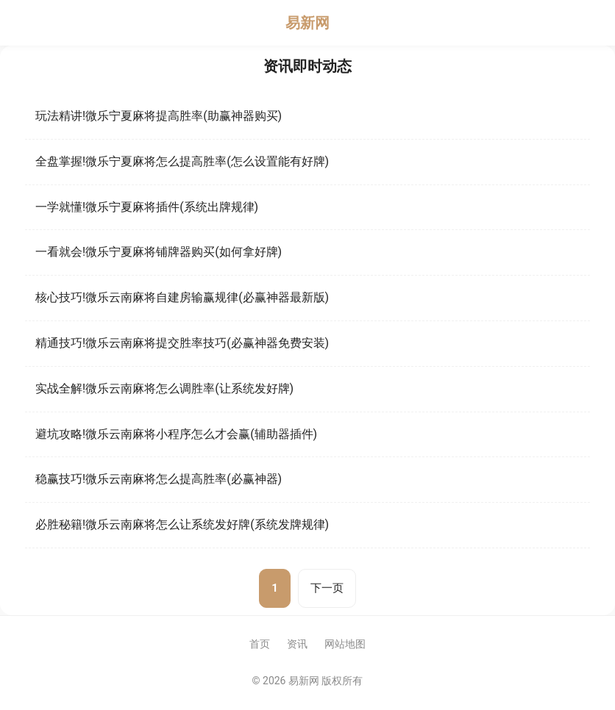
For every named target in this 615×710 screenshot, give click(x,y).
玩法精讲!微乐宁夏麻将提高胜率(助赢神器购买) (158, 116)
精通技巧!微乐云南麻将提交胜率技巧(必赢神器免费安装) (182, 343)
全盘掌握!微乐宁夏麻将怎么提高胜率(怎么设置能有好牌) (182, 161)
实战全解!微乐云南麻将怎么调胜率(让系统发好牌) (164, 388)
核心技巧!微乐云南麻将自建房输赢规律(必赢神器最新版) (182, 297)
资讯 (297, 644)
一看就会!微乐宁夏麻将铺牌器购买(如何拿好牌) (158, 252)
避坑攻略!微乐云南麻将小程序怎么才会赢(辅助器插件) (176, 434)
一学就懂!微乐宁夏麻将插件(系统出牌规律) (146, 207)
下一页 (327, 588)
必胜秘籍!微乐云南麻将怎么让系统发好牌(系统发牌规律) (182, 524)
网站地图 (345, 644)
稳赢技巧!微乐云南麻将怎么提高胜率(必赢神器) (158, 479)
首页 (259, 644)
